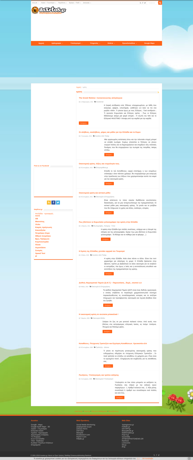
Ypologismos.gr (128, 425)
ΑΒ (36, 218)
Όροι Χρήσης (59, 455)
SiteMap (67, 455)
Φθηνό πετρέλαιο (43, 236)
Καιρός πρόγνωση (43, 227)
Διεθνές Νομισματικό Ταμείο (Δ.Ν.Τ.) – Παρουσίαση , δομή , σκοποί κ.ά (110, 283)
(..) (138, 458)
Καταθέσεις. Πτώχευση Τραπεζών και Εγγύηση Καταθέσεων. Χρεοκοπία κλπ (113, 343)
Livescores (126, 443)
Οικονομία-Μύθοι (99, 318)
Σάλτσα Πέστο (81, 429)
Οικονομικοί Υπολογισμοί (104, 379)
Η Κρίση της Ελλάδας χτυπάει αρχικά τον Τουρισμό (102, 251)
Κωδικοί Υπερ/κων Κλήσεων (42, 443)
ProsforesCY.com (83, 435)
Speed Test (40, 253)
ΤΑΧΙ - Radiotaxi (37, 441)
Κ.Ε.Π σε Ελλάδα (37, 439)
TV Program (35, 437)
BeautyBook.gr (127, 431)
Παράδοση (61, 3)
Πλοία (38, 245)
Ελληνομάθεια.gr (102, 167)
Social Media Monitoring (85, 425)
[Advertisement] (114, 23)
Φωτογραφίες (98, 226)
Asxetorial (99, 102)
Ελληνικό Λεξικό (37, 431)
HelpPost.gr (78, 411)
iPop (123, 447)
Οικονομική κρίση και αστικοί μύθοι (94, 193)
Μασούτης (40, 221)
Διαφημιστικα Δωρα (83, 427)
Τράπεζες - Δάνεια (102, 347)
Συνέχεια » (83, 123)
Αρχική (78, 87)
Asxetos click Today (102, 136)
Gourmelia (126, 437)
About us (51, 455)
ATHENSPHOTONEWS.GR (132, 439)
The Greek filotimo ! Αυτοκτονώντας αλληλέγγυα (100, 98)
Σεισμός (38, 250)
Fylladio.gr (126, 427)
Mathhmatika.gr (128, 433)
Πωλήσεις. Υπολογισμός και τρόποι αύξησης (99, 375)
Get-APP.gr (126, 429)
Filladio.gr (80, 439)
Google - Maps (37, 425)
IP (36, 256)
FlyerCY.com (81, 437)
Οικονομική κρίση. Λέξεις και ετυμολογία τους (99, 164)
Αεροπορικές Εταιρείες (40, 435)
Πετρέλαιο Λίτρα (42, 233)
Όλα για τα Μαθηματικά (99, 411)
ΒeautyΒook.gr (114, 411)
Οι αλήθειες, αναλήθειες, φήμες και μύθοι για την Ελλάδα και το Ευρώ (110, 132)
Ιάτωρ (124, 445)
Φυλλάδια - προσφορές (44, 214)
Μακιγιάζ (79, 433)
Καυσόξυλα (40, 230)
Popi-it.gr (87, 411)
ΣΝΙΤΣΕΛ (80, 431)
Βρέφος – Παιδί (74, 3)
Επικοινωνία (74, 455)
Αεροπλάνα (40, 247)
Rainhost (125, 441)
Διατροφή (86, 3)
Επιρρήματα (35, 445)
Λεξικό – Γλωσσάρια (47, 3)
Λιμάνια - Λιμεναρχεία (39, 433)
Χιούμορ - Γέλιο (109, 226)
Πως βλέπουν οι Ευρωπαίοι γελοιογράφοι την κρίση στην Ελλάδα (108, 222)
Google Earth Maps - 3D (40, 427)
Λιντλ (37, 216)
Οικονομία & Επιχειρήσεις (105, 197)
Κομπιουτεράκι (42, 242)
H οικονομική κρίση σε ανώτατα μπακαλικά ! (98, 314)
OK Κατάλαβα (147, 458)
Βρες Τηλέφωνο (42, 239)
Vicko (37, 224)
